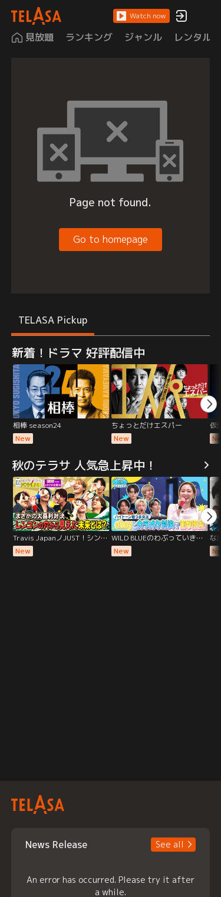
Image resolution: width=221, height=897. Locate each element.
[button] (141, 16)
